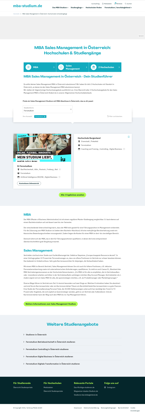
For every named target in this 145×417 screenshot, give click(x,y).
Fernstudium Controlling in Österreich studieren (47, 349)
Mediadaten (48, 387)
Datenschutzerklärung (91, 408)
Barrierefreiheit (123, 408)
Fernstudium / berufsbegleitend (117, 7)
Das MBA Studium (59, 7)
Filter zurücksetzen (114, 116)
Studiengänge (76, 7)
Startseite (16, 14)
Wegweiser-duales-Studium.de (86, 391)
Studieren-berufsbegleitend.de (86, 395)
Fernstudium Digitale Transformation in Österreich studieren (53, 363)
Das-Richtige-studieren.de (84, 387)
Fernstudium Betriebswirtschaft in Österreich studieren (50, 342)
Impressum (78, 408)
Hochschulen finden (94, 7)
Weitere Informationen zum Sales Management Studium (51, 304)
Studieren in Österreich (36, 334)
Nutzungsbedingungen (108, 408)
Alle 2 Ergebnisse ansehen (72, 195)
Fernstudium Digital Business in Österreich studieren (49, 356)
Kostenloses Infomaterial (29, 183)
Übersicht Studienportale (23, 387)
